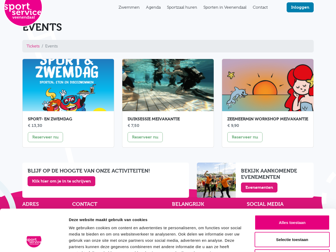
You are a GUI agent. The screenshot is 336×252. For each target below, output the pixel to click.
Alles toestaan (292, 183)
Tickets (33, 46)
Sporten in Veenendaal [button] (224, 7)
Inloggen (300, 7)
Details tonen (283, 241)
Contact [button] (260, 7)
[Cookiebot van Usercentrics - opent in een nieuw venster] (34, 242)
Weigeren (292, 217)
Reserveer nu (47, 137)
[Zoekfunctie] (274, 7)
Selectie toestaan (292, 200)
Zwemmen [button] (129, 7)
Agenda (153, 7)
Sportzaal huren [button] (182, 7)
